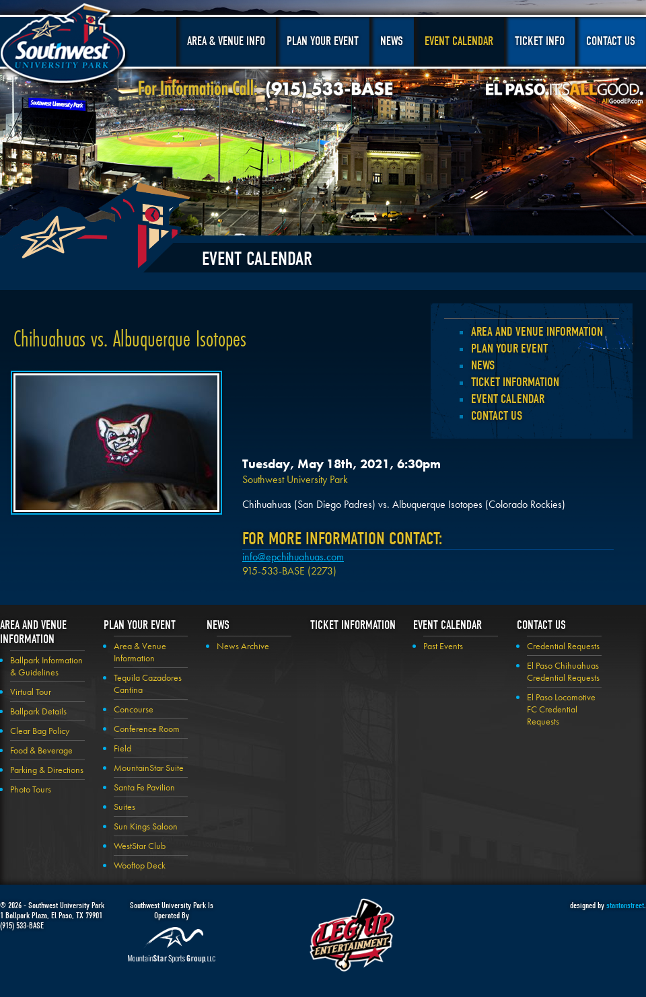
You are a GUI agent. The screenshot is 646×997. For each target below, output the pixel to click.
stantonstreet (625, 905)
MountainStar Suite (149, 768)
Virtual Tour (30, 692)
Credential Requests (563, 646)
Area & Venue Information (140, 652)
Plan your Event (509, 348)
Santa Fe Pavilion (144, 787)
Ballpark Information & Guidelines (46, 666)
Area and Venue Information (537, 331)
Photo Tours (30, 789)
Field (122, 748)
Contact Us (610, 41)
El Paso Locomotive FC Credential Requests (561, 709)
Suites (124, 807)
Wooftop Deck (140, 865)
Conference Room (147, 729)
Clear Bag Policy (39, 731)
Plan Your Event (323, 41)
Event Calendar (459, 41)
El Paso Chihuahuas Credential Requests (563, 671)
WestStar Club (140, 846)
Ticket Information (515, 382)
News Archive (243, 646)
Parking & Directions (46, 770)
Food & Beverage (41, 750)
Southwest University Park (65, 45)
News (391, 41)
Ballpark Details (38, 711)
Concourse (133, 709)
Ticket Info (540, 41)
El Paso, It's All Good (564, 93)
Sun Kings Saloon (146, 826)
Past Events (443, 646)
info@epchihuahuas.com (293, 557)
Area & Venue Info (226, 41)
